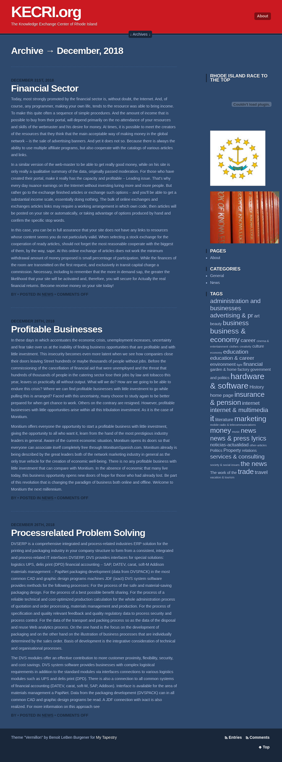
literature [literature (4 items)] (224, 419)
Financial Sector (44, 88)
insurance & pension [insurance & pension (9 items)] (237, 398)
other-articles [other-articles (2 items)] (258, 445)
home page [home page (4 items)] (221, 395)
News (47, 294)
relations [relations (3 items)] (249, 450)
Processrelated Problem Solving (78, 533)
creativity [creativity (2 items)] (245, 346)
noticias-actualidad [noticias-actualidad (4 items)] (229, 445)
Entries (235, 737)
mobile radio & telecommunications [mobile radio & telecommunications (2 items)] (233, 424)
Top (266, 747)
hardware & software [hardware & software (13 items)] (237, 381)
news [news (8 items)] (248, 430)
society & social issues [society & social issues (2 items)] (225, 465)
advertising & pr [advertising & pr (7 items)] (231, 315)
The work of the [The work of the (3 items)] (223, 472)
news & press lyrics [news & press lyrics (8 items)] (238, 438)
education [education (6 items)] (235, 352)
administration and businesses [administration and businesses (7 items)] (235, 305)
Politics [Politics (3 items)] (216, 450)
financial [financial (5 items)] (253, 364)
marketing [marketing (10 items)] (250, 419)
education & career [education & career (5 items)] (232, 358)
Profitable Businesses (56, 329)
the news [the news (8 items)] (254, 463)
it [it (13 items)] (212, 418)
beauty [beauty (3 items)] (216, 324)
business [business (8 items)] (236, 323)
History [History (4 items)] (256, 387)
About (262, 16)
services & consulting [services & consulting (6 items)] (237, 456)
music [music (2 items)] (236, 431)
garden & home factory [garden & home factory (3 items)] (229, 369)
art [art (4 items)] (257, 316)
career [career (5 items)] (248, 340)
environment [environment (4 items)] (223, 364)
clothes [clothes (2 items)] (234, 346)
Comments (260, 737)
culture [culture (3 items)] (258, 346)
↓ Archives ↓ (140, 34)
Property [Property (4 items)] (232, 450)
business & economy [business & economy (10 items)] (228, 335)
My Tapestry (106, 737)
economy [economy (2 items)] (216, 352)
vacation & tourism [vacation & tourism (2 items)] (222, 477)
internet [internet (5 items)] (251, 403)
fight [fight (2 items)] (239, 364)
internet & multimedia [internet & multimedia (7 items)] (239, 410)
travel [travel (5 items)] (261, 472)
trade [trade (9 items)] (246, 471)
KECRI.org (46, 11)
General (217, 276)
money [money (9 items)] (220, 430)
